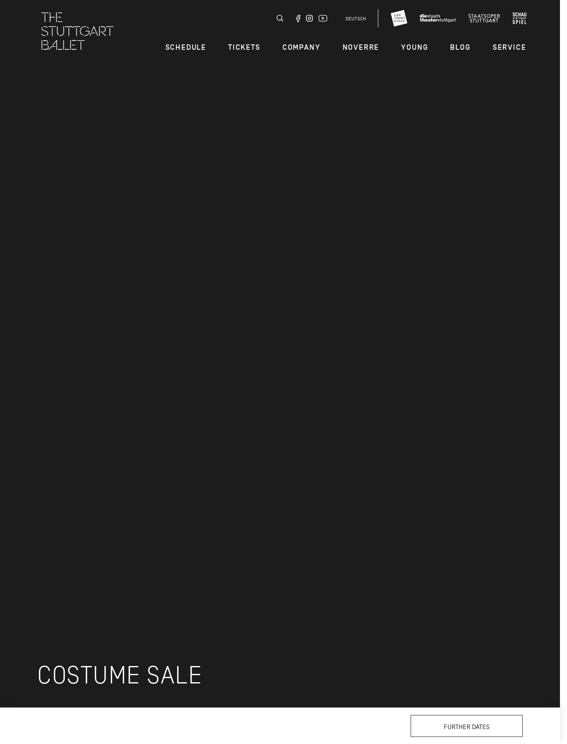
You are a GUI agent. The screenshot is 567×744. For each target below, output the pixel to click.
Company (301, 47)
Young (414, 47)
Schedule (185, 47)
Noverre (361, 47)
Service (509, 47)
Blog (460, 47)
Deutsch (356, 19)
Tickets (244, 47)
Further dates (466, 727)
